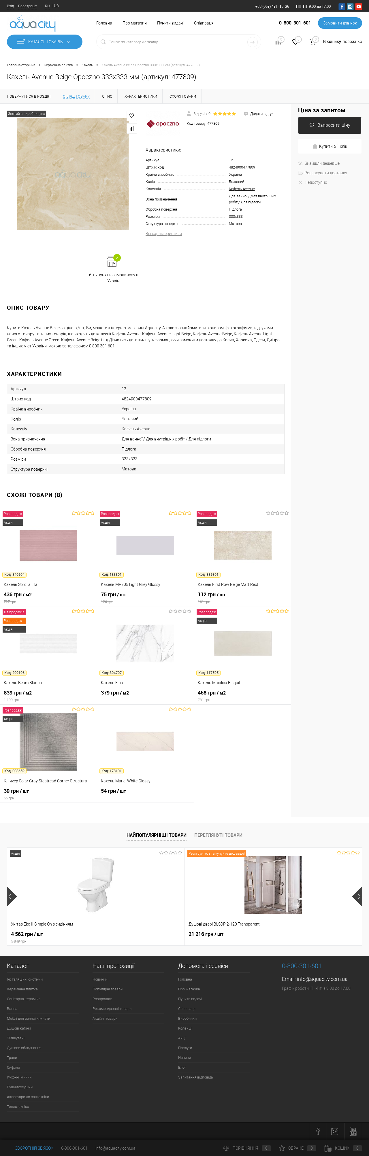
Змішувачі (16, 1038)
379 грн (145, 696)
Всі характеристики (164, 233)
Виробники (187, 1018)
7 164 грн (205, 934)
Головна (104, 23)
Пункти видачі (170, 23)
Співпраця (204, 23)
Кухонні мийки (19, 1077)
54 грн (145, 794)
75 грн (145, 597)
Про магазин (135, 23)
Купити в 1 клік (329, 146)
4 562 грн (51, 937)
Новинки (100, 979)
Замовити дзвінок (340, 23)
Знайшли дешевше (319, 163)
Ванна (12, 1008)
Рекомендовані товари (112, 1008)
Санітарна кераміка (24, 999)
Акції (182, 1038)
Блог (182, 1067)
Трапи (12, 1057)
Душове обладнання (24, 1048)
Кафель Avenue (242, 189)
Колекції (185, 1028)
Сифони (13, 1067)
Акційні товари (105, 1018)
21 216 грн (117, 934)
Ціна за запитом (321, 110)
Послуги (185, 1048)
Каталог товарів (44, 41)
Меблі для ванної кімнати (28, 1018)
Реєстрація (27, 6)
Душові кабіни (19, 1028)
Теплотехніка (18, 1106)
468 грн (242, 696)
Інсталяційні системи (25, 979)
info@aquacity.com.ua (322, 979)
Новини (184, 1057)
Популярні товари (108, 989)
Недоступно (312, 182)
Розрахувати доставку (322, 173)
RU (47, 6)
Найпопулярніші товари (157, 835)
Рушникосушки (20, 1087)
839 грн (48, 696)
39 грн (48, 794)
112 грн (242, 597)
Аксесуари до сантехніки (28, 1097)
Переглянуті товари (218, 835)
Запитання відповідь (195, 1077)
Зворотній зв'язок (30, 1148)
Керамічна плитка (22, 989)
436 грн (48, 597)
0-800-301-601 (74, 1148)
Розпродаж (102, 999)
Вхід (10, 6)
